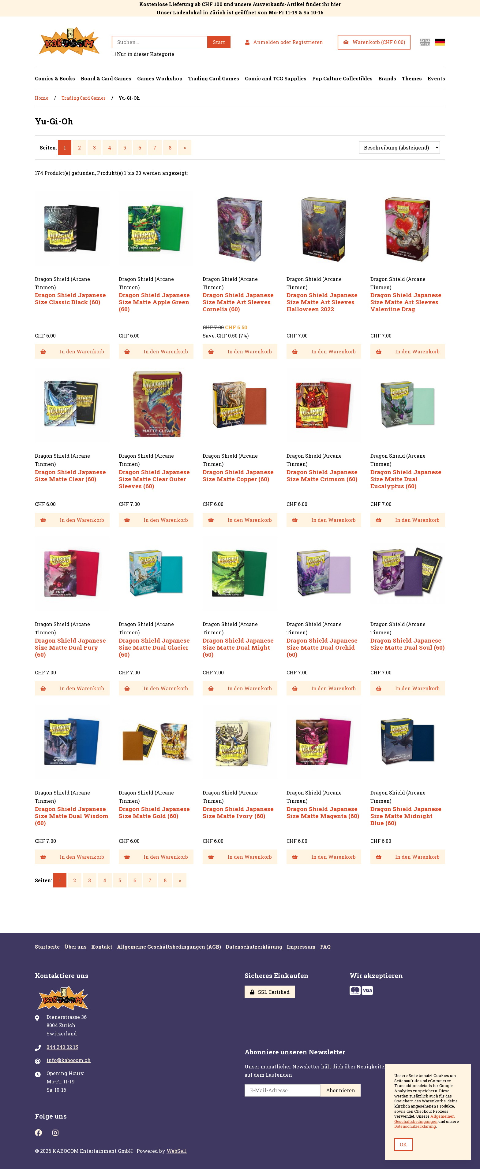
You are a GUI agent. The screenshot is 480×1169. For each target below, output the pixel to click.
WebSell (177, 1151)
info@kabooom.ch (69, 1060)
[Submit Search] (219, 42)
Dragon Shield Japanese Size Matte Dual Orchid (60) (322, 647)
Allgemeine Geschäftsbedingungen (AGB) (169, 946)
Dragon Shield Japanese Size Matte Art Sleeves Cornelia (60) (238, 302)
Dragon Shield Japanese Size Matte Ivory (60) (238, 812)
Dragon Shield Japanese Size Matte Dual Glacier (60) (154, 647)
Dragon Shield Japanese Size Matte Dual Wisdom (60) (71, 816)
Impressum (301, 946)
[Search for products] (159, 42)
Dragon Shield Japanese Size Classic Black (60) (70, 298)
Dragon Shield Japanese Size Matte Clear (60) (70, 475)
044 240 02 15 (62, 1047)
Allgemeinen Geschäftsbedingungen (424, 1119)
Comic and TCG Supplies (275, 78)
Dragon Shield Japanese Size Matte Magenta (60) (323, 812)
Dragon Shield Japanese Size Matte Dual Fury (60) (70, 647)
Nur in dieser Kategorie (143, 54)
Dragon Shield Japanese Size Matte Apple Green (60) (154, 302)
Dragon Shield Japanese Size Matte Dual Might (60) (238, 647)
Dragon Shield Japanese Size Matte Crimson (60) (322, 475)
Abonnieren (340, 1090)
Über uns (75, 946)
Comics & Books (55, 78)
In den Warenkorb (72, 351)
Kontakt (101, 946)
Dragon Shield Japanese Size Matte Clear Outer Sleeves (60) (154, 479)
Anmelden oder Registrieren (284, 42)
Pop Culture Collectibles (342, 78)
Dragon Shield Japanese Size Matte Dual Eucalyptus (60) (405, 479)
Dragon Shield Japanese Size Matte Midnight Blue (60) (405, 816)
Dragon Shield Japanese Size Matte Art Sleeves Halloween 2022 (322, 302)
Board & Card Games (106, 78)
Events (436, 78)
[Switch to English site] (425, 42)
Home (41, 98)
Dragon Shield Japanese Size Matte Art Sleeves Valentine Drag (405, 302)
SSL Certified (270, 992)
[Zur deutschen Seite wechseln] (440, 42)
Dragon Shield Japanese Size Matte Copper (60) (238, 475)
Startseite (47, 946)
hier (336, 4)
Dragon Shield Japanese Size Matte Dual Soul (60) (407, 643)
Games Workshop (159, 78)
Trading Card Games (213, 78)
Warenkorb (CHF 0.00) (374, 42)
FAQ (325, 946)
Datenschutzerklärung (254, 946)
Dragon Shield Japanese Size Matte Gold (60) (154, 812)
